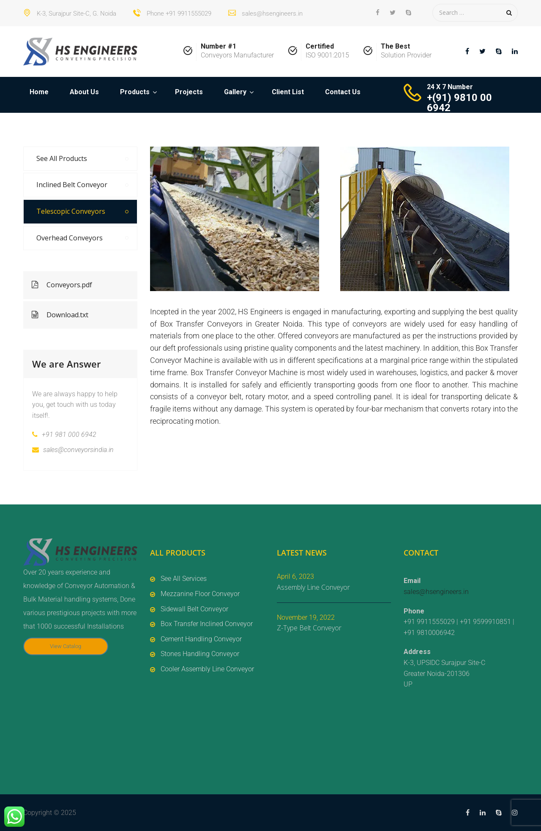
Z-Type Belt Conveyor (309, 627)
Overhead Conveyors (69, 237)
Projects (189, 92)
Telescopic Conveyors (70, 211)
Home (39, 92)
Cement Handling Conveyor (201, 639)
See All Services (184, 579)
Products (135, 92)
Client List (288, 92)
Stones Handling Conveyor (200, 654)
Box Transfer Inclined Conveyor (207, 624)
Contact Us (343, 92)
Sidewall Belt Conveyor (194, 609)
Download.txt (60, 314)
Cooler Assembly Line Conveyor (207, 669)
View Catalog (65, 646)
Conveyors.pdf (62, 284)
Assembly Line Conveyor (313, 587)
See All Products (61, 158)
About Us (84, 92)
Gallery (235, 92)
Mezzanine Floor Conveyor (200, 594)
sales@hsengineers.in (436, 592)
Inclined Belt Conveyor (71, 184)
